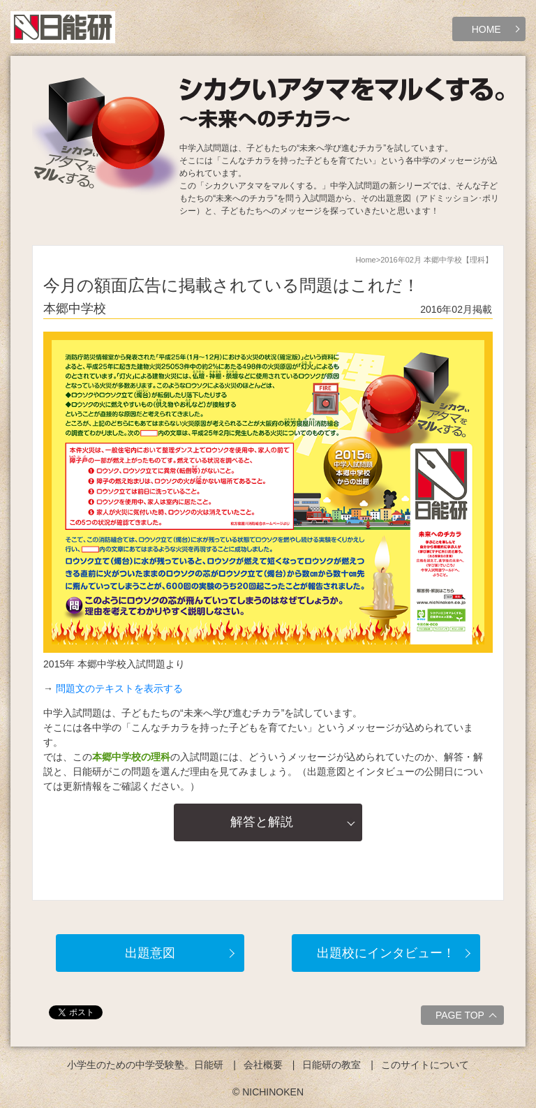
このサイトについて (425, 1064)
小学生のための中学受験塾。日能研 (145, 1064)
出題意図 (150, 953)
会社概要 (263, 1064)
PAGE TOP (468, 1017)
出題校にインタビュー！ (386, 953)
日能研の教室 (331, 1064)
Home (365, 260)
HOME (486, 29)
